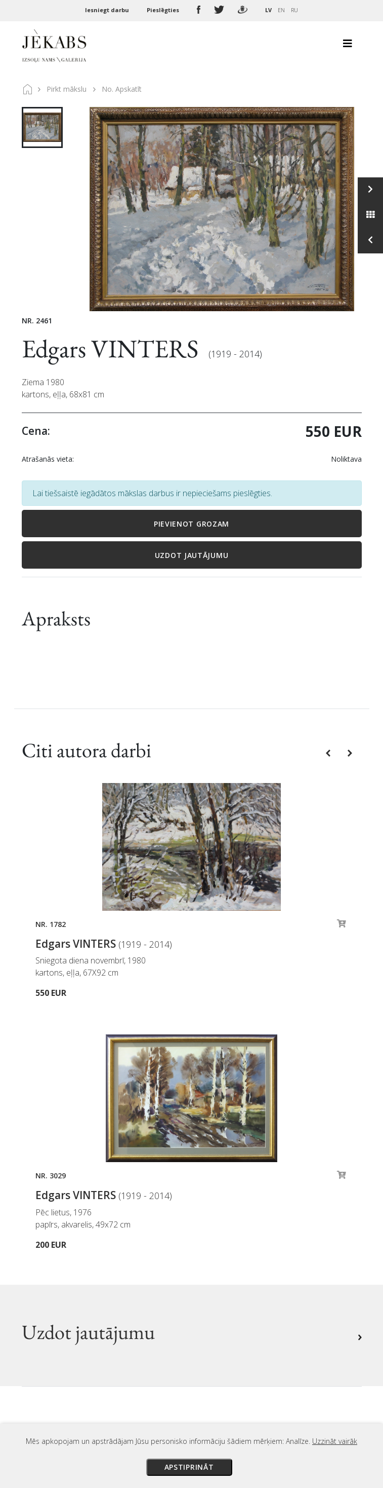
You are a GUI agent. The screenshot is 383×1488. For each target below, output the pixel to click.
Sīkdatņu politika (231, 1271)
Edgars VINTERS (112, 348)
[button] (329, 752)
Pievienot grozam (191, 524)
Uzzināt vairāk (334, 1441)
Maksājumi (220, 1214)
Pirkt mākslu (67, 89)
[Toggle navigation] (347, 46)
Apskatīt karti (59, 1322)
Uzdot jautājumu (192, 555)
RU (294, 10)
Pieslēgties (164, 10)
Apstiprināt (189, 1467)
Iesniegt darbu (108, 10)
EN (281, 10)
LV (268, 10)
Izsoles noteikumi (232, 1200)
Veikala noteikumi (233, 1243)
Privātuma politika (234, 1257)
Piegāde (214, 1229)
